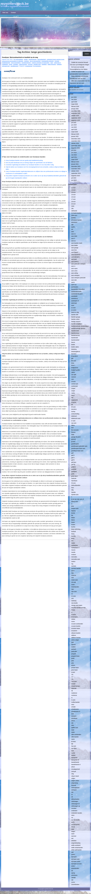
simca (73, 720)
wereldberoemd (14, 66)
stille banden (75, 737)
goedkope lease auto (77, 450)
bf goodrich (74, 356)
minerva (73, 575)
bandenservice (75, 335)
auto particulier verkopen (78, 264)
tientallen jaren (37, 64)
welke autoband (75, 845)
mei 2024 (74, 155)
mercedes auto (75, 559)
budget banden (75, 370)
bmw (72, 363)
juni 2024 (74, 152)
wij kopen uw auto (76, 863)
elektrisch (74, 416)
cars (72, 379)
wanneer (73, 836)
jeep (72, 506)
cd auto (73, 381)
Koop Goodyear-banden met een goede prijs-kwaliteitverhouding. (24, 160)
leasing (73, 536)
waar (72, 829)
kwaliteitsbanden (6, 62)
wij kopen (74, 857)
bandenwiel (74, 337)
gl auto (73, 441)
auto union (74, 271)
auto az (73, 241)
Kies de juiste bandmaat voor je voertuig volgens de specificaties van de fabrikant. (29, 162)
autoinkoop (74, 298)
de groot (73, 402)
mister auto (74, 580)
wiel (72, 852)
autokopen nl (75, 301)
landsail (73, 531)
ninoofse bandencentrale (78, 607)
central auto (74, 384)
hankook (73, 478)
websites (73, 840)
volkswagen (74, 801)
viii (72, 797)
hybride (73, 492)
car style (73, 374)
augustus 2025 (75, 120)
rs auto (73, 700)
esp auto (73, 423)
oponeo (73, 644)
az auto (73, 307)
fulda (72, 434)
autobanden (74, 287)
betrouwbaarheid (41, 59)
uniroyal (73, 771)
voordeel (73, 808)
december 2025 (75, 111)
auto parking (75, 261)
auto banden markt (76, 243)
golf (72, 453)
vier (72, 792)
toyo (72, 750)
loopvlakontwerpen (26, 62)
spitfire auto (74, 727)
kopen (73, 522)
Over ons (5, 12)
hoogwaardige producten (47, 61)
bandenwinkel (75, 340)
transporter (74, 757)
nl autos (73, 614)
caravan (73, 377)
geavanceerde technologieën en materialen (12, 61)
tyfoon (73, 767)
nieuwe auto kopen (76, 605)
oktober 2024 (75, 143)
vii (72, 794)
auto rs (73, 266)
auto (72, 231)
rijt (72, 690)
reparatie (73, 688)
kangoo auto (75, 508)
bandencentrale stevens (78, 328)
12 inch (73, 187)
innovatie (57, 61)
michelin (73, 566)
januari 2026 (75, 108)
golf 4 (73, 457)
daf (72, 397)
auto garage (74, 247)
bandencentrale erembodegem (80, 326)
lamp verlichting (75, 529)
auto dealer (74, 245)
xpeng (73, 873)
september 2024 (76, 145)
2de (72, 208)
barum (73, 342)
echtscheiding (75, 414)
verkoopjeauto (75, 787)
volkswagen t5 (75, 803)
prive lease (74, 670)
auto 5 (73, 238)
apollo (73, 227)
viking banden (75, 799)
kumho (73, 527)
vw (72, 817)
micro (73, 570)
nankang (73, 600)
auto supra (74, 268)
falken (73, 425)
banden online (75, 319)
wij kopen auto (75, 859)
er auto (73, 420)
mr (72, 594)
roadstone (74, 693)
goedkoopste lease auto (78, 448)
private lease (75, 667)
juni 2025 (74, 125)
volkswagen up (75, 806)
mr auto (73, 596)
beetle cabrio (75, 347)
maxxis (73, 550)
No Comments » (37, 66)
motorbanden (75, 587)
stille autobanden (76, 734)
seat (72, 713)
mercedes (74, 557)
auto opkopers (75, 257)
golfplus (73, 467)
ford (72, 427)
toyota (73, 753)
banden (26, 59)
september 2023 (76, 173)
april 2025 (74, 129)
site (72, 723)
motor (73, 584)
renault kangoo (75, 686)
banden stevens (76, 321)
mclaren (73, 554)
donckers (74, 409)
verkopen (74, 790)
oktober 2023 (75, 171)
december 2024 (75, 138)
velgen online (75, 780)
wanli (72, 833)
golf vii (73, 464)
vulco (72, 815)
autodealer (74, 296)
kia (72, 515)
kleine (73, 520)
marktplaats (74, 545)
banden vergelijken (76, 324)
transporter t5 (75, 760)
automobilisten (19, 59)
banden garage (75, 317)
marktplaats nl (75, 547)
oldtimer (73, 635)
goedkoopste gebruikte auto (79, 446)
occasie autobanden (77, 624)
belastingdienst (75, 351)
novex (73, 621)
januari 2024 (75, 164)
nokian (73, 619)
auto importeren (75, 254)
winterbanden (75, 868)
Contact (13, 12)
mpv (72, 589)
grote (72, 474)
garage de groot (76, 437)
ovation (73, 647)
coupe (73, 390)
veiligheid (59, 64)
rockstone (74, 695)
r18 (72, 679)
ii (71, 497)
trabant (73, 755)
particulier (74, 651)
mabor (73, 543)
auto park (74, 259)
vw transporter (75, 824)
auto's (73, 282)
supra (73, 739)
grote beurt (74, 476)
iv (71, 504)
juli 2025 (73, 122)
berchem (73, 354)
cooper (73, 388)
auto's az (74, 284)
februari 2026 (75, 106)
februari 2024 (75, 162)
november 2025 (75, 113)
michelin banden (76, 568)
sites (72, 725)
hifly (72, 490)
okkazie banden (75, 633)
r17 (72, 677)
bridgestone (74, 367)
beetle (73, 344)
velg (72, 773)
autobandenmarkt (76, 291)
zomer (73, 882)
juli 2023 (73, 178)
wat (72, 838)
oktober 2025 (75, 115)
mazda (73, 552)
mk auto (73, 582)
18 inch (73, 201)
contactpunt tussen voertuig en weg (55, 59)
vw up (73, 827)
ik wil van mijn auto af (77, 499)
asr (72, 229)
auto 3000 (74, 236)
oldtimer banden (76, 637)
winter (73, 866)
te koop (73, 741)
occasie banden (75, 626)
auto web (74, 280)
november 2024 (75, 141)
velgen (73, 778)
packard (73, 649)
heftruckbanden (75, 485)
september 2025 (76, 118)
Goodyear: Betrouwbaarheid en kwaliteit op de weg (20, 57)
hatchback (74, 480)
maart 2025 (74, 132)
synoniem (30, 64)
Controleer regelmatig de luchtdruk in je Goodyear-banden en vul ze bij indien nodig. (30, 164)
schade (73, 707)
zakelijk (73, 877)
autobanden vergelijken (78, 289)
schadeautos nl (75, 711)
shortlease (74, 718)
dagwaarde (74, 400)
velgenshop (74, 783)
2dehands (74, 211)
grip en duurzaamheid (35, 61)
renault (73, 684)
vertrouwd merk (6, 66)
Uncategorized (28, 66)
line (72, 540)
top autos (74, 748)
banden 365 (74, 314)
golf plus (73, 462)
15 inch (73, 194)
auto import (74, 252)
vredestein (74, 810)
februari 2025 (75, 134)
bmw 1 (73, 365)
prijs (72, 663)
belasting (74, 349)
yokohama (74, 875)
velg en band (75, 776)
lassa (72, 534)
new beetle (74, 603)
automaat (74, 303)
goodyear (26, 61)
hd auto (73, 483)
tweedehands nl (75, 764)
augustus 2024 (75, 148)
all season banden (76, 220)
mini (72, 577)
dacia (72, 395)
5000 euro (74, 215)
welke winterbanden (77, 847)
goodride (73, 469)
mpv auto (74, 591)
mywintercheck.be (15, 3)
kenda (73, 513)
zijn (72, 880)
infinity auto (74, 501)
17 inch (73, 199)
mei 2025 (74, 127)
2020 (72, 206)
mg (72, 564)
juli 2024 (73, 150)
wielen (73, 854)
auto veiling (74, 273)
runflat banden (75, 702)
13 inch (73, 190)
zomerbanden (75, 884)
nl (71, 612)
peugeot (73, 654)
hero (72, 487)
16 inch (73, 197)
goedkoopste (75, 444)
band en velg (75, 312)
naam (51, 62)
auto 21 (73, 234)
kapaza (73, 510)
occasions (74, 630)
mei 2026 (74, 99)
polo (72, 660)
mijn (72, 573)
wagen (73, 831)
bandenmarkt (75, 331)
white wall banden (76, 850)
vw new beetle (75, 820)
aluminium (74, 222)
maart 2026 (74, 104)
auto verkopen (75, 275)
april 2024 (74, 157)
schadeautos (75, 709)
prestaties (15, 64)
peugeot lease (75, 656)
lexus (72, 538)
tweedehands (75, 762)
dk (72, 404)
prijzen (73, 665)
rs (71, 697)
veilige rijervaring (52, 64)
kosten (73, 524)
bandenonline (75, 333)
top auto (73, 746)
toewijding (44, 64)
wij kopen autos (75, 861)
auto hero (74, 250)
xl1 (72, 870)
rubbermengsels (23, 64)
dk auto (73, 407)
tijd (72, 743)
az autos (73, 310)
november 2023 (75, 168)
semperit (73, 716)
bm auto (73, 360)
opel (72, 642)
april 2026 (74, 102)
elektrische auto (75, 418)
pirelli (72, 658)
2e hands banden (76, 213)
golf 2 (73, 455)
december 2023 (75, 166)
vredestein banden (76, 813)
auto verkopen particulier (78, 277)
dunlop (73, 411)
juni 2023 (74, 180)
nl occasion (74, 617)
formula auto (75, 430)
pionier (10, 64)
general (73, 439)
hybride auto (75, 494)
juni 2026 (74, 97)
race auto (74, 681)
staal (72, 730)
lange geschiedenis (16, 62)
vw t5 (72, 822)
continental (74, 386)
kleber (73, 517)
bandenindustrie (33, 59)
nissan (73, 610)
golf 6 (73, 460)
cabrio (73, 372)
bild (72, 358)
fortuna (73, 432)
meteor (73, 561)
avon (72, 305)
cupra (73, 393)
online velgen (75, 640)
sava (72, 704)
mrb (72, 598)
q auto (73, 672)
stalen (73, 732)
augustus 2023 (75, 175)
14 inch (73, 192)
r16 (72, 674)
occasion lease (75, 628)
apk (72, 224)
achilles (73, 217)
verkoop (73, 785)
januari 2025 (75, 136)
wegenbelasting (75, 843)
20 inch (73, 204)
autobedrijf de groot (77, 294)
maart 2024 (74, 159)
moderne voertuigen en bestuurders (40, 62)
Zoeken (70, 50)
